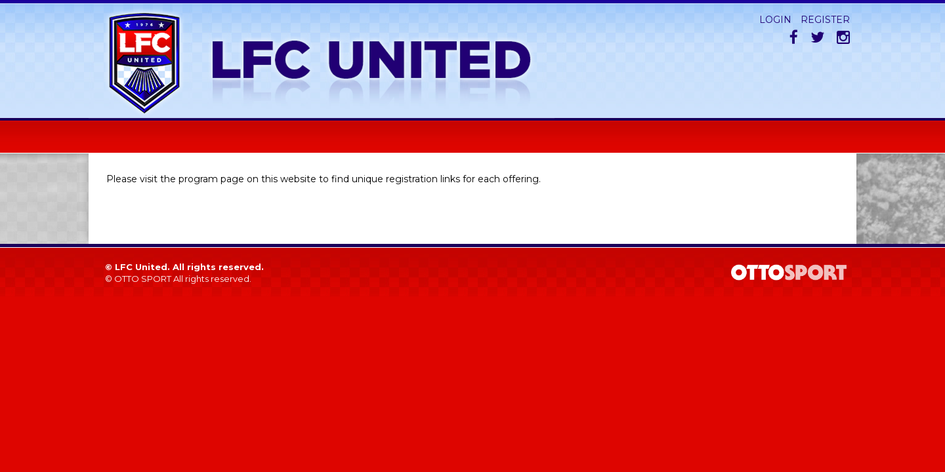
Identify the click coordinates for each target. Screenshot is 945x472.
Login (775, 20)
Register (825, 20)
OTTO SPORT (142, 278)
